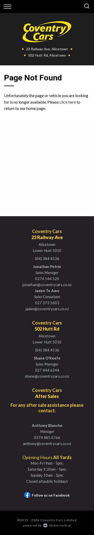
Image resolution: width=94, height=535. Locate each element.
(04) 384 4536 (47, 258)
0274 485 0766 (47, 437)
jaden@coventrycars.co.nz (47, 308)
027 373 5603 (47, 302)
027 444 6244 (47, 370)
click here (67, 102)
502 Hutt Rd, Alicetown (47, 55)
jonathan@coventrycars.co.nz (47, 284)
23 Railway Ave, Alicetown (47, 49)
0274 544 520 (47, 278)
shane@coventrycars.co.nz (47, 376)
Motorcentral (57, 525)
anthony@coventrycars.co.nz (47, 443)
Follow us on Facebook (47, 495)
